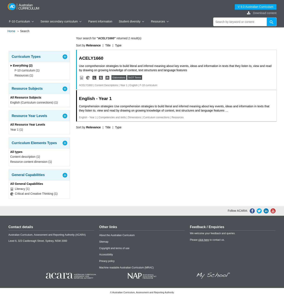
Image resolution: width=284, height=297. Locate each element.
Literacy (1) (20, 189)
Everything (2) (21, 65)
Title (108, 45)
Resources (160, 21)
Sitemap (103, 241)
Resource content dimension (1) (31, 161)
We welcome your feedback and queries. (212, 233)
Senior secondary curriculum (61, 21)
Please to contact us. (207, 239)
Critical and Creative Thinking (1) (34, 194)
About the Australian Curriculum (117, 235)
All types (16, 152)
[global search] (244, 22)
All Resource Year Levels (27, 124)
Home (11, 31)
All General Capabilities (26, 183)
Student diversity (131, 21)
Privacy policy (107, 261)
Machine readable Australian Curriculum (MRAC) (126, 267)
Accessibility (106, 254)
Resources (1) (22, 75)
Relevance (93, 45)
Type (118, 45)
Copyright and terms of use (114, 248)
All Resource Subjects (25, 97)
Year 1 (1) (16, 129)
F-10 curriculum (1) (26, 70)
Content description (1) (25, 156)
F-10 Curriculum (21, 21)
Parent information (100, 21)
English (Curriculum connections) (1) (34, 102)
